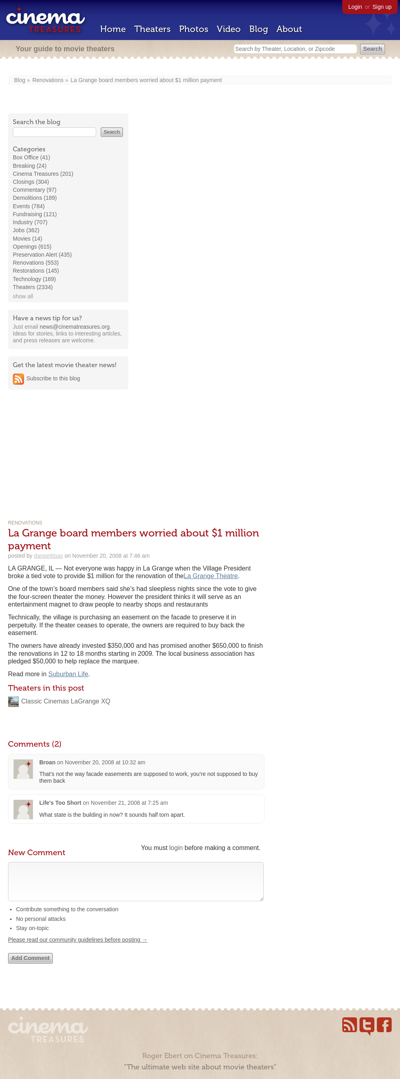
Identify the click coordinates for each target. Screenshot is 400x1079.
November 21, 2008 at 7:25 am (129, 803)
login (176, 847)
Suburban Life (68, 674)
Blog (258, 29)
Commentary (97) (35, 190)
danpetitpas (48, 556)
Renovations (48, 80)
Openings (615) (32, 246)
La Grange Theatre (211, 576)
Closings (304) (31, 182)
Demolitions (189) (35, 198)
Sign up (382, 7)
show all (23, 296)
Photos (193, 29)
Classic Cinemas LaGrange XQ (65, 701)
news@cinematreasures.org (75, 326)
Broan (47, 762)
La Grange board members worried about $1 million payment (146, 80)
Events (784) (28, 206)
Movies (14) (27, 238)
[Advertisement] (68, 447)
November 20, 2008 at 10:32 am (105, 762)
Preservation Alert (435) (42, 254)
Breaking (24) (29, 166)
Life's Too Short (60, 803)
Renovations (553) (36, 262)
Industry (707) (30, 222)
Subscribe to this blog (53, 378)
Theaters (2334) (33, 287)
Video (229, 29)
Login (355, 7)
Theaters (152, 29)
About (289, 29)
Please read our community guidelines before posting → (77, 947)
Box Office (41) (31, 157)
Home (113, 29)
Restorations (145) (36, 270)
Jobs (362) (26, 230)
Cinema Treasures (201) (43, 174)
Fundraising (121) (35, 214)
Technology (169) (34, 279)
